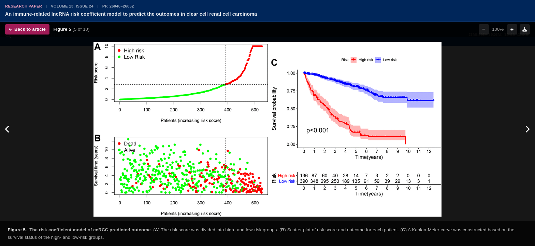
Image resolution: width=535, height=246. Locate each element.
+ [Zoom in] (512, 29)
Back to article (27, 29)
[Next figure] (527, 129)
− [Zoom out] (484, 29)
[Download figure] (525, 29)
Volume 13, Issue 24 (72, 6)
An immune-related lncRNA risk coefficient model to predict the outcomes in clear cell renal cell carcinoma (131, 14)
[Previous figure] (7, 129)
